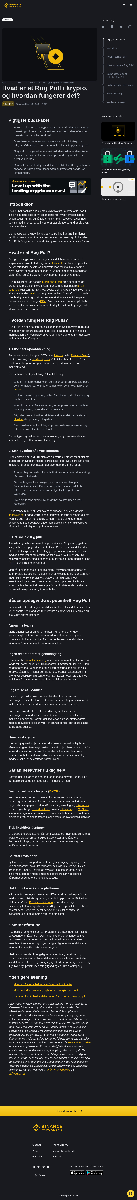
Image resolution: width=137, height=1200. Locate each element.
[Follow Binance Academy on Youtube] (48, 1167)
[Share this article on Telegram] (120, 26)
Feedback (58, 1156)
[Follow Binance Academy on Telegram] (43, 1167)
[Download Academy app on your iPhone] (77, 1173)
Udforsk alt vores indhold (68, 1111)
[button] (130, 5)
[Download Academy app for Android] (94, 1173)
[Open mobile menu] (130, 5)
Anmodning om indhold (64, 1151)
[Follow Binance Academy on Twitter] (38, 1167)
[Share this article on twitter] (103, 26)
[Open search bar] (123, 5)
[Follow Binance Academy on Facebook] (33, 1167)
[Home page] (12, 5)
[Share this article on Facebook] (112, 26)
